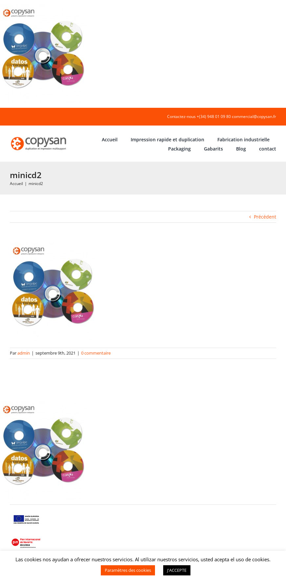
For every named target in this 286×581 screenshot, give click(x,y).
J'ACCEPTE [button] (177, 570)
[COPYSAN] (39, 136)
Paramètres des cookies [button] (128, 570)
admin (23, 353)
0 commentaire (96, 353)
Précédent (265, 217)
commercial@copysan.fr (254, 116)
